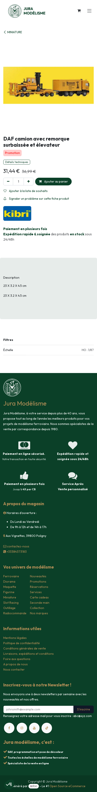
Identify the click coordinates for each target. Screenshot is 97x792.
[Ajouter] (28, 181)
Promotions (38, 581)
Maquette (9, 587)
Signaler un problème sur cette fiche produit (36, 199)
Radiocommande (14, 613)
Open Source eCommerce (67, 786)
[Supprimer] (8, 181)
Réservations (39, 587)
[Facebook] (9, 728)
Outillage (9, 608)
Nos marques (39, 613)
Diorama (9, 581)
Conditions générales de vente (24, 648)
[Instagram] (22, 728)
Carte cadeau (39, 597)
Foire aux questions (16, 659)
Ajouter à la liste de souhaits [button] (25, 191)
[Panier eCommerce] (78, 10)
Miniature (9, 597)
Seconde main (39, 603)
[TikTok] (47, 728)
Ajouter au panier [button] (53, 181)
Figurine (8, 592)
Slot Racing (11, 603)
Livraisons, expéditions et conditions (28, 654)
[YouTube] (34, 728)
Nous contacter (14, 669)
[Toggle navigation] (89, 10)
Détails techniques (16, 162)
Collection (37, 608)
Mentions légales (15, 638)
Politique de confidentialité (21, 643)
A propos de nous (15, 664)
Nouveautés (38, 576)
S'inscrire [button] (83, 709)
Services (36, 592)
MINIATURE (12, 32)
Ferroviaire (11, 576)
